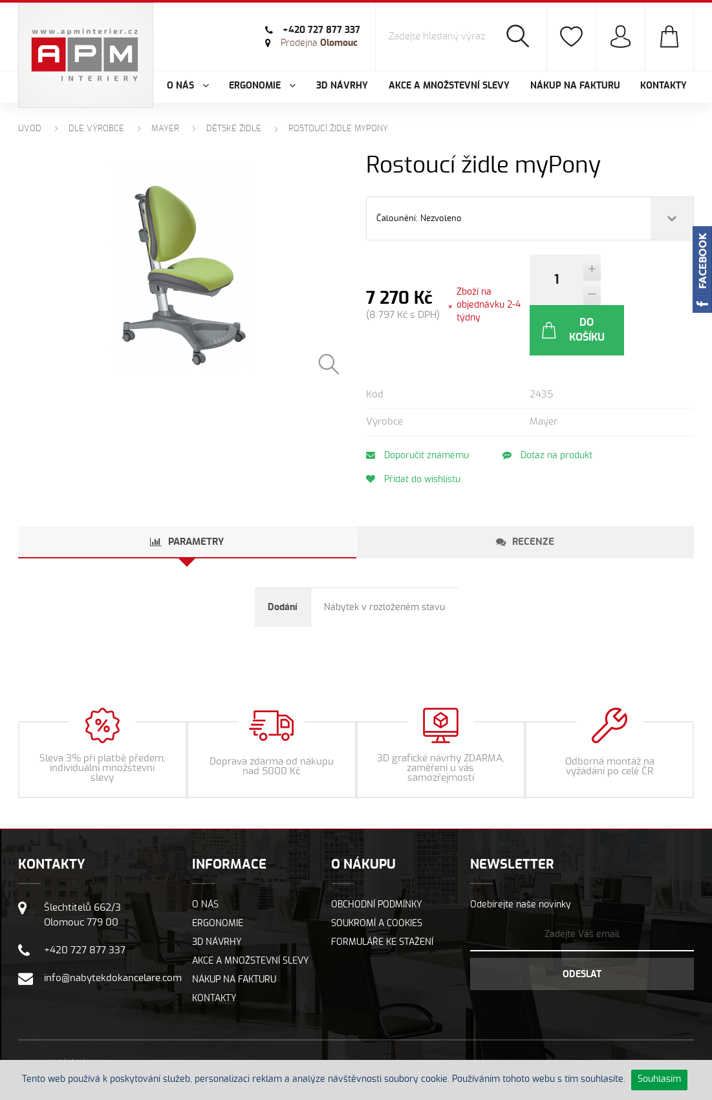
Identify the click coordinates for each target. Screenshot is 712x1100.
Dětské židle (233, 129)
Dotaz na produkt (549, 405)
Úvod (29, 129)
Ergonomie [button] (262, 85)
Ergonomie (217, 873)
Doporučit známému (417, 405)
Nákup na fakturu (575, 85)
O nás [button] (188, 85)
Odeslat (582, 924)
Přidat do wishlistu (413, 429)
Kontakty (663, 85)
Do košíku (643, 279)
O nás (205, 854)
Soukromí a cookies (376, 873)
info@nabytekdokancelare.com (113, 928)
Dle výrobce (96, 129)
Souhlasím (659, 1079)
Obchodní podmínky (376, 854)
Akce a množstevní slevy (449, 85)
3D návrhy (342, 85)
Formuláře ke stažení (382, 891)
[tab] (187, 492)
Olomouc (318, 43)
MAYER (165, 129)
